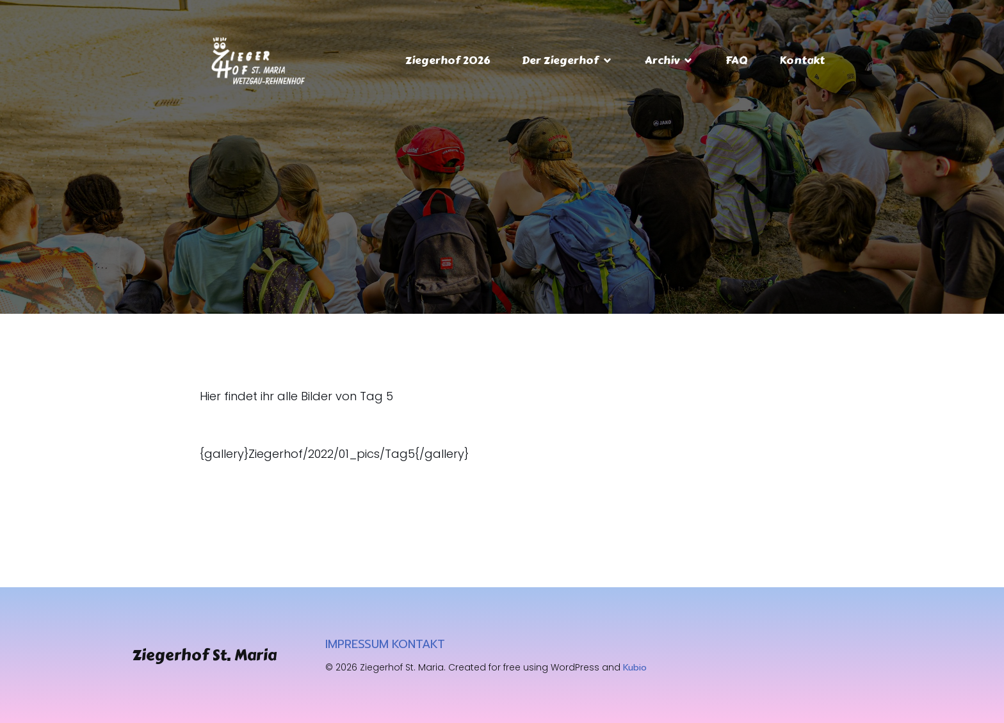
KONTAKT (418, 644)
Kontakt (802, 60)
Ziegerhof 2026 (447, 60)
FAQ (736, 60)
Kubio (635, 667)
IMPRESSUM (357, 644)
